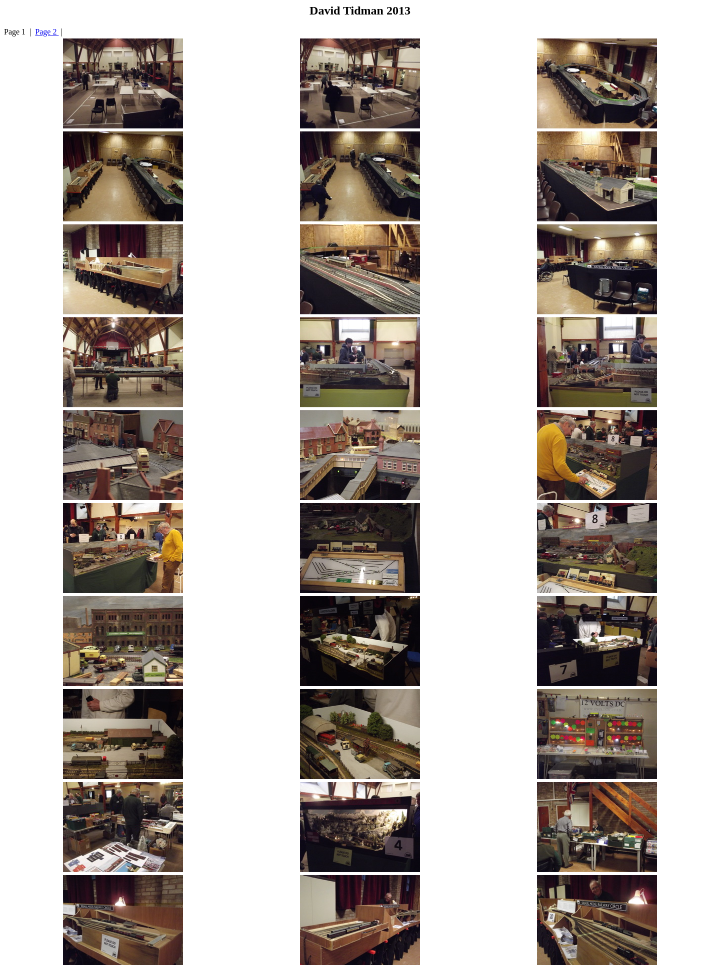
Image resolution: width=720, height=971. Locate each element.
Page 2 (46, 31)
